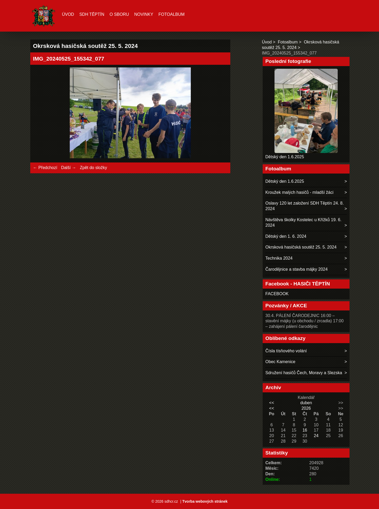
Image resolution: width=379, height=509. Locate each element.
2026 (306, 408)
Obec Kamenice (280, 361)
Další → (68, 167)
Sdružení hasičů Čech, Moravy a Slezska (303, 372)
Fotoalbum (171, 14)
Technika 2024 (278, 258)
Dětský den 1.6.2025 (284, 157)
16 (304, 430)
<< (271, 403)
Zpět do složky (93, 167)
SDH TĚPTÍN (91, 14)
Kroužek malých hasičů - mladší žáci (299, 192)
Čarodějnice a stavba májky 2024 (296, 269)
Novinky (143, 14)
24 (316, 435)
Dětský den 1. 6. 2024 (285, 236)
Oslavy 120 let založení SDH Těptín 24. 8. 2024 (304, 206)
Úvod (68, 14)
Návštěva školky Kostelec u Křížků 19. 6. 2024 (303, 223)
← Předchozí (45, 167)
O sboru (119, 14)
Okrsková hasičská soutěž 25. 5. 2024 (300, 247)
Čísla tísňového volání (286, 351)
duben (306, 403)
